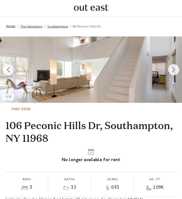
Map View (21, 109)
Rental (10, 26)
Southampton (57, 26)
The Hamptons (31, 26)
